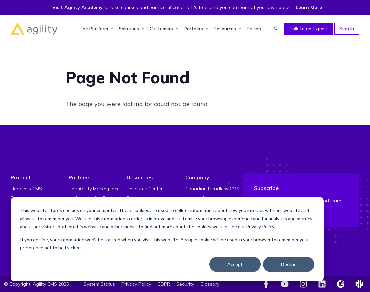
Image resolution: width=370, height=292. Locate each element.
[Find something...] (276, 29)
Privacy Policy (260, 226)
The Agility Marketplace (94, 189)
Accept (235, 264)
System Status (99, 284)
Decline (289, 264)
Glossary (209, 284)
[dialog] (167, 239)
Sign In (346, 29)
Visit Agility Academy (77, 7)
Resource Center (145, 189)
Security (185, 284)
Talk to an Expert (308, 29)
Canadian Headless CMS (212, 189)
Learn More (309, 7)
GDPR (163, 284)
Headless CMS (26, 189)
